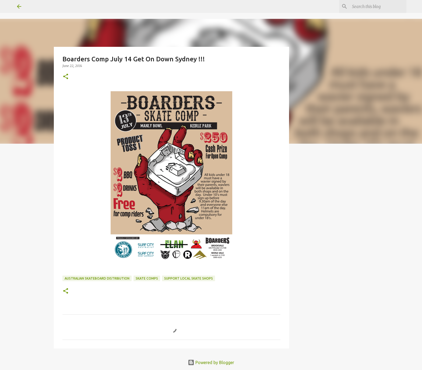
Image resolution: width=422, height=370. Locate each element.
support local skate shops (188, 278)
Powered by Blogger (211, 362)
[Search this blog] (378, 6)
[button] (65, 76)
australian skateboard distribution (97, 278)
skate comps (147, 278)
